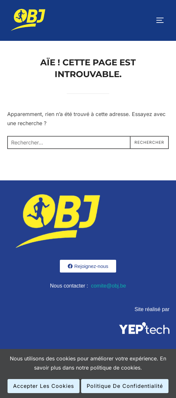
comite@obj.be (108, 286)
